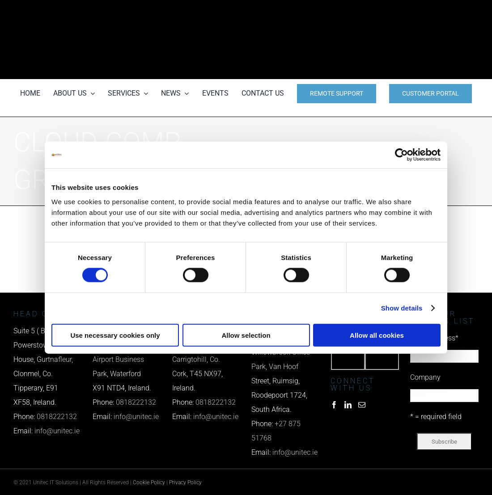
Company (425, 377)
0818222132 (57, 416)
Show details (402, 308)
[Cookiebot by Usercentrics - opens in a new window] (401, 155)
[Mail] (361, 404)
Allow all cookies (377, 335)
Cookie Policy (149, 482)
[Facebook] (334, 404)
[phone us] (407, 12)
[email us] (407, 39)
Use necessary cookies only (115, 335)
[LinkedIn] (348, 404)
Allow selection (245, 335)
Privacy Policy (185, 482)
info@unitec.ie (57, 431)
